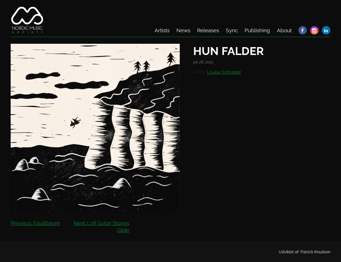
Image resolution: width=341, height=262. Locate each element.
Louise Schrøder (224, 72)
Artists (162, 30)
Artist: (199, 72)
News (183, 30)
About (284, 30)
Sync (232, 30)
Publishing (257, 30)
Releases (208, 30)
